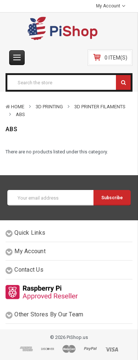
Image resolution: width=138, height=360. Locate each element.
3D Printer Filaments (99, 106)
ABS (20, 114)
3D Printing (49, 106)
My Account (110, 6)
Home (17, 106)
